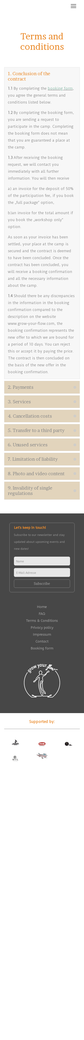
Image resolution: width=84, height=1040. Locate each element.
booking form (60, 88)
